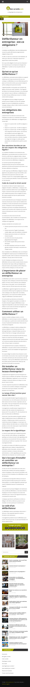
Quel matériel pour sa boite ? (8, 668)
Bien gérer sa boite (8, 22)
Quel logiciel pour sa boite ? (8, 666)
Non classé (4, 663)
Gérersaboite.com (10, 682)
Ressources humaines (7, 670)
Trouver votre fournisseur (7, 673)
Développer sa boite (6, 661)
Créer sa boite (5, 659)
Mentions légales (6, 684)
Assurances (4, 654)
